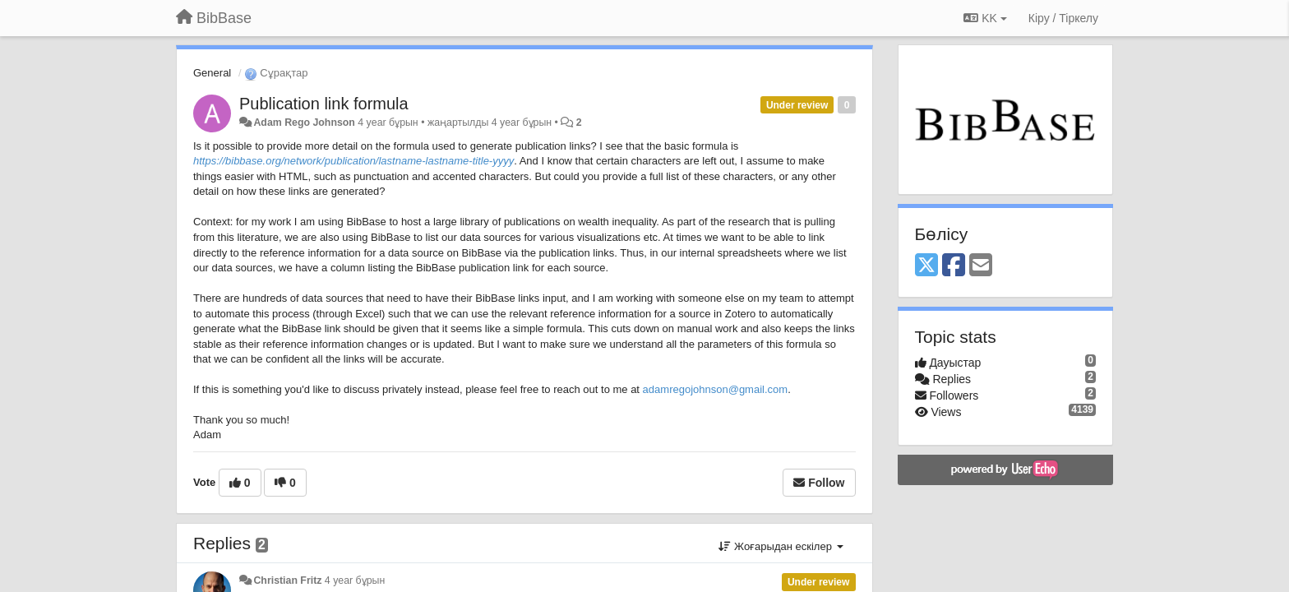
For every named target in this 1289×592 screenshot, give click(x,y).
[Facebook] (953, 266)
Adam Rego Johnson (303, 122)
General (212, 73)
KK (984, 18)
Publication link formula (324, 104)
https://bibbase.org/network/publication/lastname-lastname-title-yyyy (353, 161)
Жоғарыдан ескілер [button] (780, 546)
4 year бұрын (355, 580)
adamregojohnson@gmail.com (714, 389)
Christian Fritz (287, 580)
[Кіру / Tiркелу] (1063, 18)
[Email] (980, 266)
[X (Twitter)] (926, 266)
